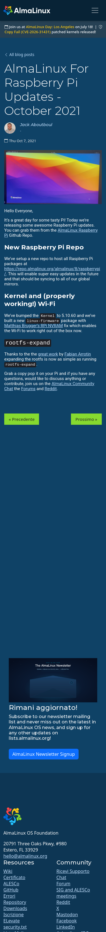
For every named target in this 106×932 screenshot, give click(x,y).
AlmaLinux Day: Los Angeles (50, 26)
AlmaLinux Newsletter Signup (43, 754)
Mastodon (67, 914)
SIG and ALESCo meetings (73, 893)
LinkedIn (66, 927)
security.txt (15, 927)
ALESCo (11, 883)
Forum (63, 883)
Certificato (14, 877)
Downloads (15, 908)
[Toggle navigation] (95, 10)
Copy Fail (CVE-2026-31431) (28, 31)
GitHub (10, 890)
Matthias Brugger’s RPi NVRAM (33, 325)
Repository (14, 902)
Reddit (51, 388)
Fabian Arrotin (77, 354)
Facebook (67, 921)
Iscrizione (13, 914)
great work (48, 354)
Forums (28, 388)
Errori (9, 896)
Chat (61, 877)
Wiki (7, 871)
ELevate (11, 921)
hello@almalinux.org (25, 856)
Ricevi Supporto (73, 871)
